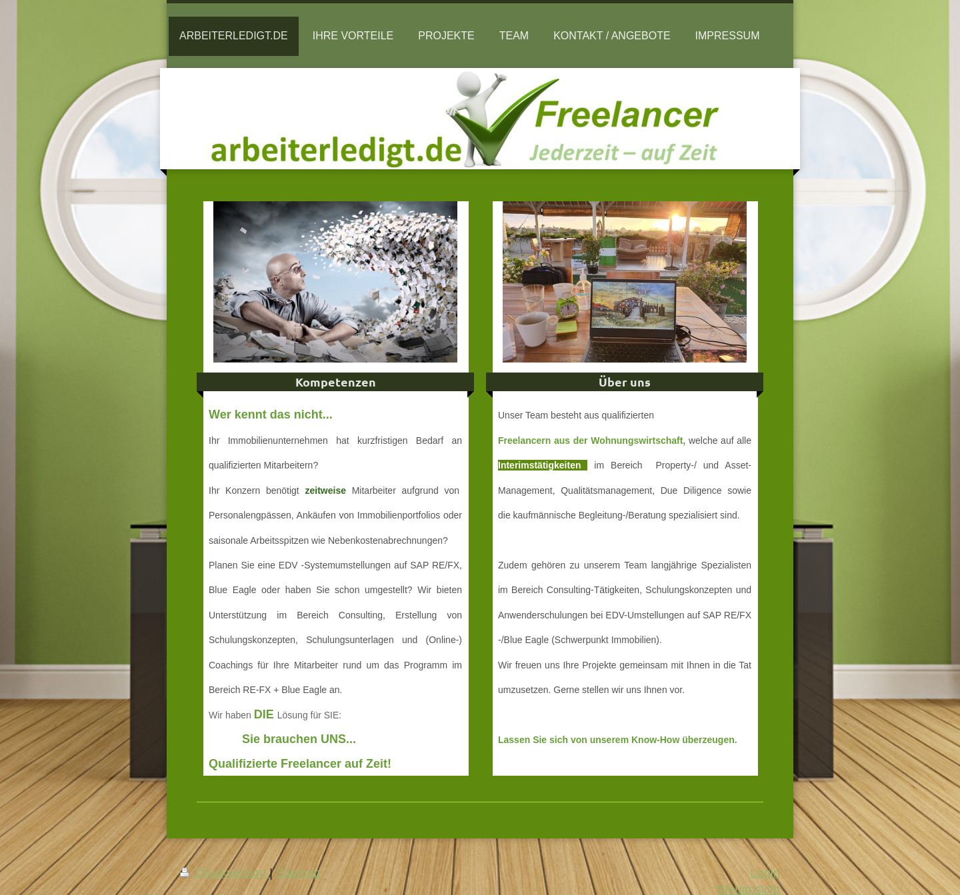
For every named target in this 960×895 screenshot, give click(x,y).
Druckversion (224, 873)
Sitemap (298, 873)
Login (765, 873)
